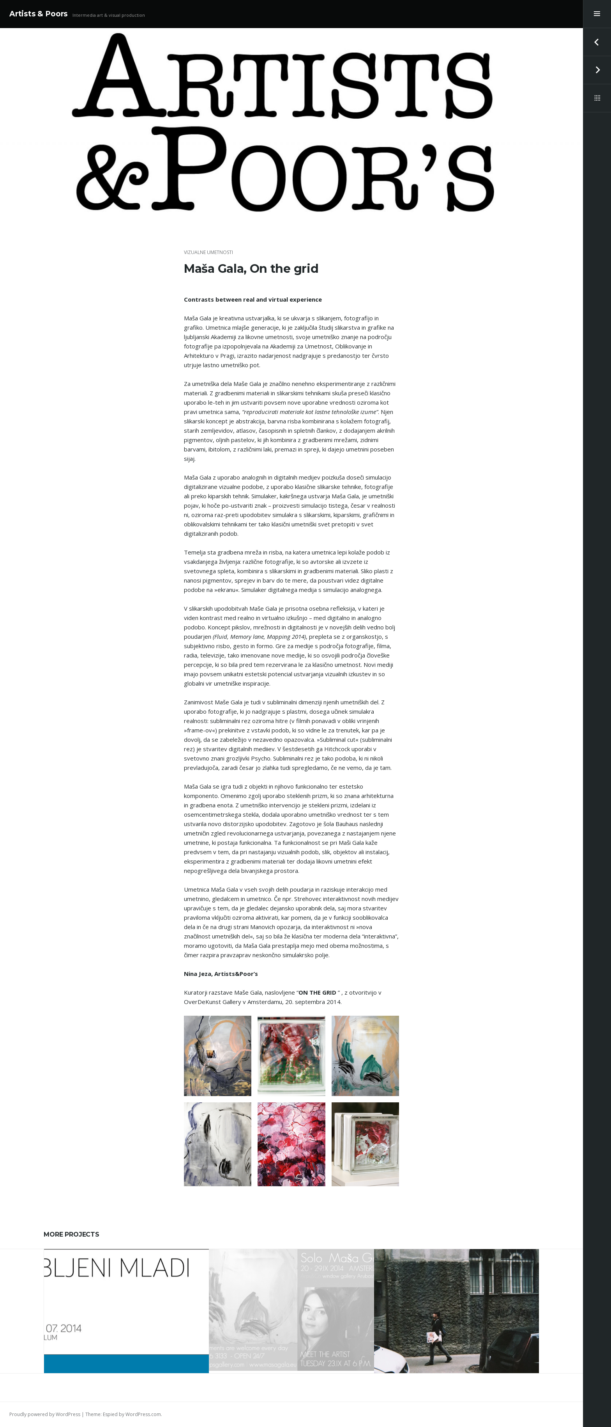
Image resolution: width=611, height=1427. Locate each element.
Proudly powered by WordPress (44, 1414)
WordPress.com (143, 1414)
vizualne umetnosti (208, 252)
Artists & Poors (38, 13)
